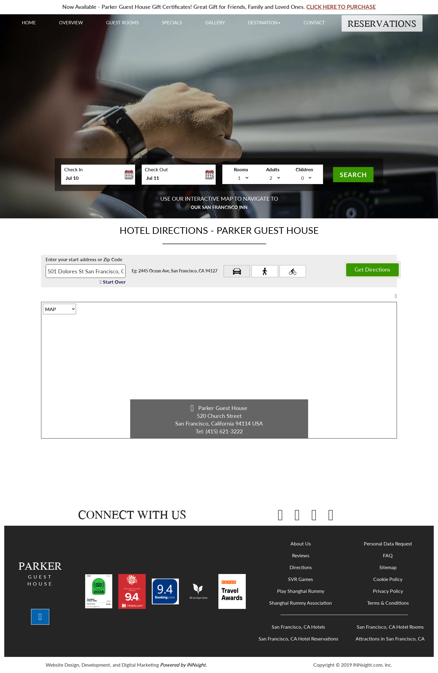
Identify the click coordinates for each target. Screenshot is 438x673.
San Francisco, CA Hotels (298, 627)
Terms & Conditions (388, 603)
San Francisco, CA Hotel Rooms (390, 627)
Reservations (382, 23)
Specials (172, 22)
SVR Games (300, 579)
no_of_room (229, 176)
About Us (300, 543)
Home (29, 22)
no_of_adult (261, 176)
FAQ (388, 555)
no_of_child (293, 176)
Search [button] (353, 174)
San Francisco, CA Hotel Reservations (298, 638)
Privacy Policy (388, 591)
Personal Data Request (388, 543)
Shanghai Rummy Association (300, 603)
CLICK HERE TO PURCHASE (341, 6)
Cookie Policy (387, 579)
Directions (301, 567)
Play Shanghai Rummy (300, 591)
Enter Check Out (143, 186)
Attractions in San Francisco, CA (390, 638)
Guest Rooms (122, 22)
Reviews (300, 555)
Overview (71, 22)
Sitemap (388, 567)
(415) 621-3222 (224, 431)
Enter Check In (62, 186)
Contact (314, 22)
